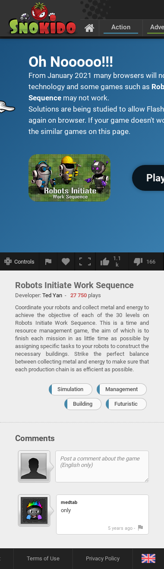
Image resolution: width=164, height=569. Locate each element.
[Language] (148, 559)
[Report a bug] (48, 261)
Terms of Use (43, 558)
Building (82, 404)
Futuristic (126, 404)
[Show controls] (19, 261)
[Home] (90, 28)
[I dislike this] (146, 261)
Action (120, 27)
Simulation (70, 389)
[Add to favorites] (66, 261)
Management (121, 389)
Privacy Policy (103, 558)
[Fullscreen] (85, 261)
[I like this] (112, 261)
